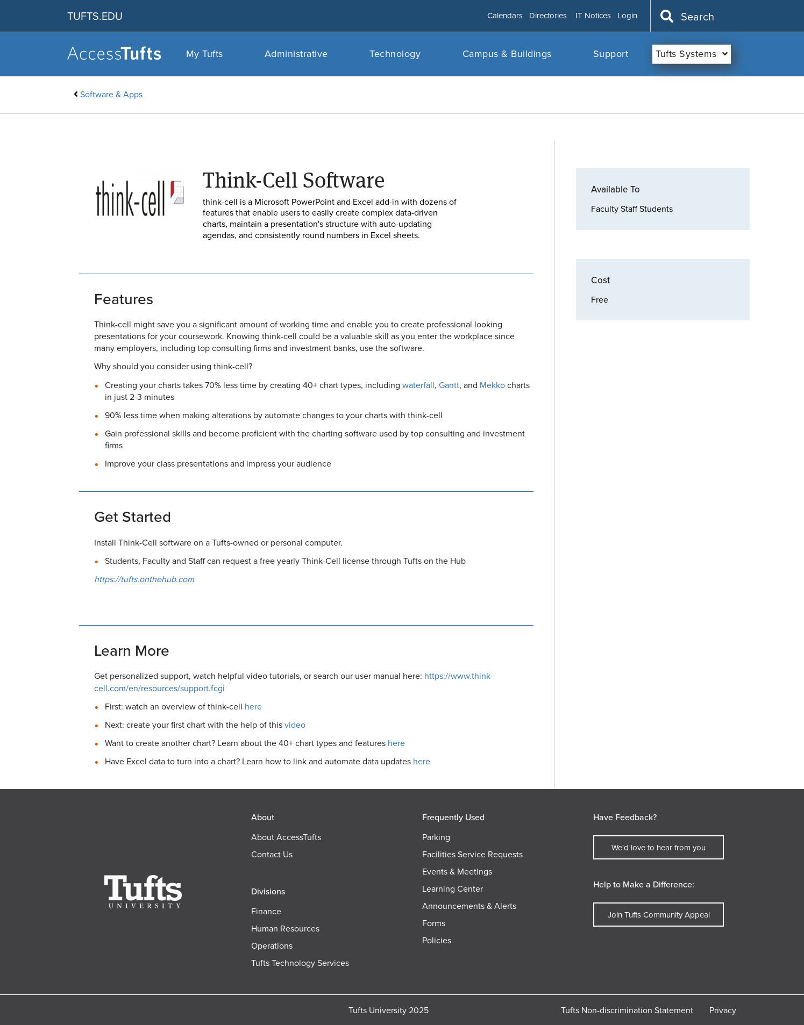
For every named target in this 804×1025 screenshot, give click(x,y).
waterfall (418, 385)
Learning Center (452, 889)
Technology (395, 54)
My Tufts (204, 54)
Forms (433, 923)
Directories (548, 16)
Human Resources (285, 928)
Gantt (449, 385)
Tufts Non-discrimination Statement (627, 1010)
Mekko (492, 385)
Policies (436, 940)
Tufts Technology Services (300, 963)
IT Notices (593, 16)
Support (611, 54)
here (253, 706)
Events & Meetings (457, 871)
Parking (436, 837)
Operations (272, 946)
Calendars (505, 16)
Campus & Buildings (507, 54)
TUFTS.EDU (95, 16)
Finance (266, 911)
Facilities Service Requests (472, 854)
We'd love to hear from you (658, 848)
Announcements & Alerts (469, 906)
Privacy (722, 1010)
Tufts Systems (686, 54)
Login (627, 16)
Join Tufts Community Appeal (659, 915)
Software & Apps (111, 94)
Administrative (296, 54)
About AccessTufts (286, 837)
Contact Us (272, 854)
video (294, 725)
